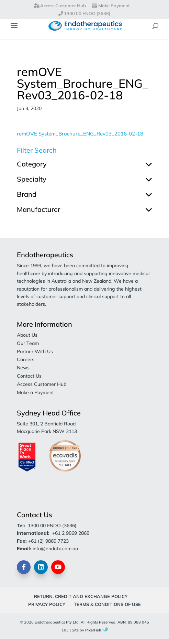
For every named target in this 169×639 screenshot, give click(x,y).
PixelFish (96, 630)
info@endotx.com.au (55, 548)
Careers (25, 359)
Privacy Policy (46, 604)
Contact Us (29, 376)
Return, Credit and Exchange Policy (80, 596)
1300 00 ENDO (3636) (84, 13)
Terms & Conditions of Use (107, 604)
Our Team (28, 343)
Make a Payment (35, 392)
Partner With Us (35, 351)
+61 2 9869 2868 (70, 533)
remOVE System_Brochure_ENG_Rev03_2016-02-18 (80, 133)
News (23, 368)
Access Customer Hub (60, 5)
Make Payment (111, 5)
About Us (27, 335)
